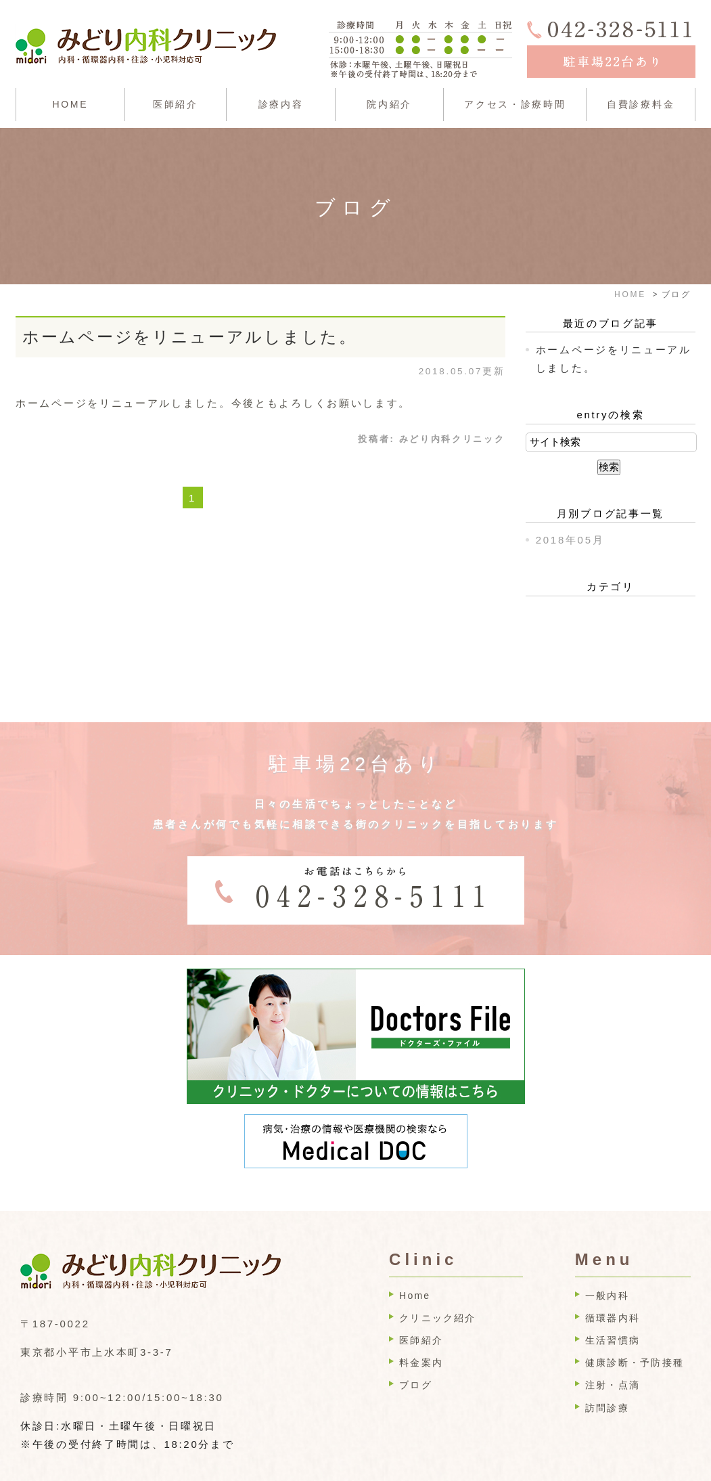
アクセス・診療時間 (515, 104)
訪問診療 (607, 1375)
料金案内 (421, 1330)
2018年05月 (570, 540)
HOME (70, 104)
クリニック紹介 (437, 1285)
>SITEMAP (52, 1470)
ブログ (415, 1352)
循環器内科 (612, 1285)
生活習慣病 (612, 1307)
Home (414, 1263)
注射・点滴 (612, 1352)
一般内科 (607, 1263)
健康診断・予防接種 (634, 1330)
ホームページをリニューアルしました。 (189, 337)
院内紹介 (389, 104)
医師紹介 (175, 104)
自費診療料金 (640, 104)
